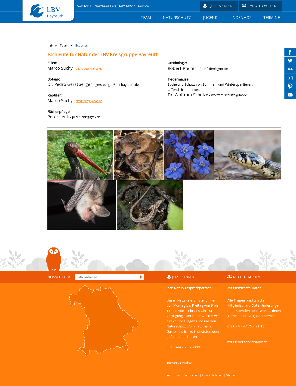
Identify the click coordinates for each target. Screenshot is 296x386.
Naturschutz (177, 17)
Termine (271, 17)
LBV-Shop (127, 5)
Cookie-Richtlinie (212, 375)
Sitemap (231, 375)
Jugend (210, 17)
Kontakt (84, 5)
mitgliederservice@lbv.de (247, 341)
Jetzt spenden (221, 6)
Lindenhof (240, 17)
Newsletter (105, 5)
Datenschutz (191, 375)
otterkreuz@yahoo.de (89, 68)
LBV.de (143, 5)
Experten (81, 45)
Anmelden (141, 277)
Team (146, 17)
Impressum (173, 375)
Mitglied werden (263, 6)
